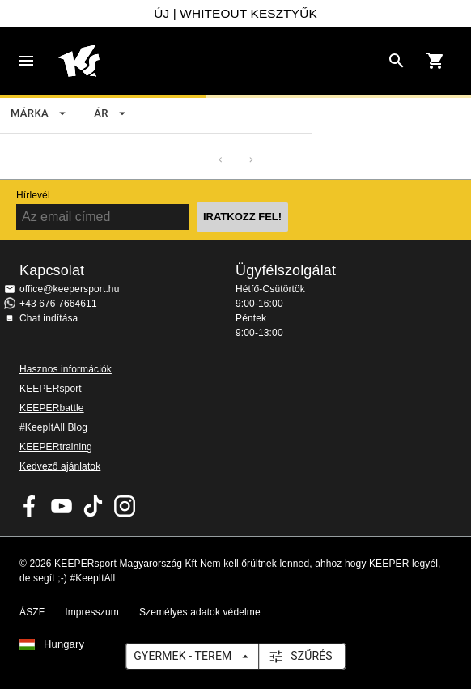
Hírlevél (33, 195)
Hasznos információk (65, 369)
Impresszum (92, 612)
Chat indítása (48, 318)
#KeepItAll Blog (53, 427)
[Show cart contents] (435, 61)
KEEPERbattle (51, 408)
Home (219, 61)
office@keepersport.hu (69, 289)
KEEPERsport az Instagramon (124, 506)
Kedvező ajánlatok (59, 466)
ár (111, 113)
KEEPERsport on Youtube (61, 506)
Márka (39, 113)
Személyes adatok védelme (200, 612)
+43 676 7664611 (58, 303)
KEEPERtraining (55, 447)
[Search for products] (396, 61)
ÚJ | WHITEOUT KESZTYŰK (235, 13)
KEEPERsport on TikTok (93, 506)
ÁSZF (32, 612)
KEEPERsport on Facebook (29, 506)
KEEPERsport (50, 388)
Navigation (25, 60)
